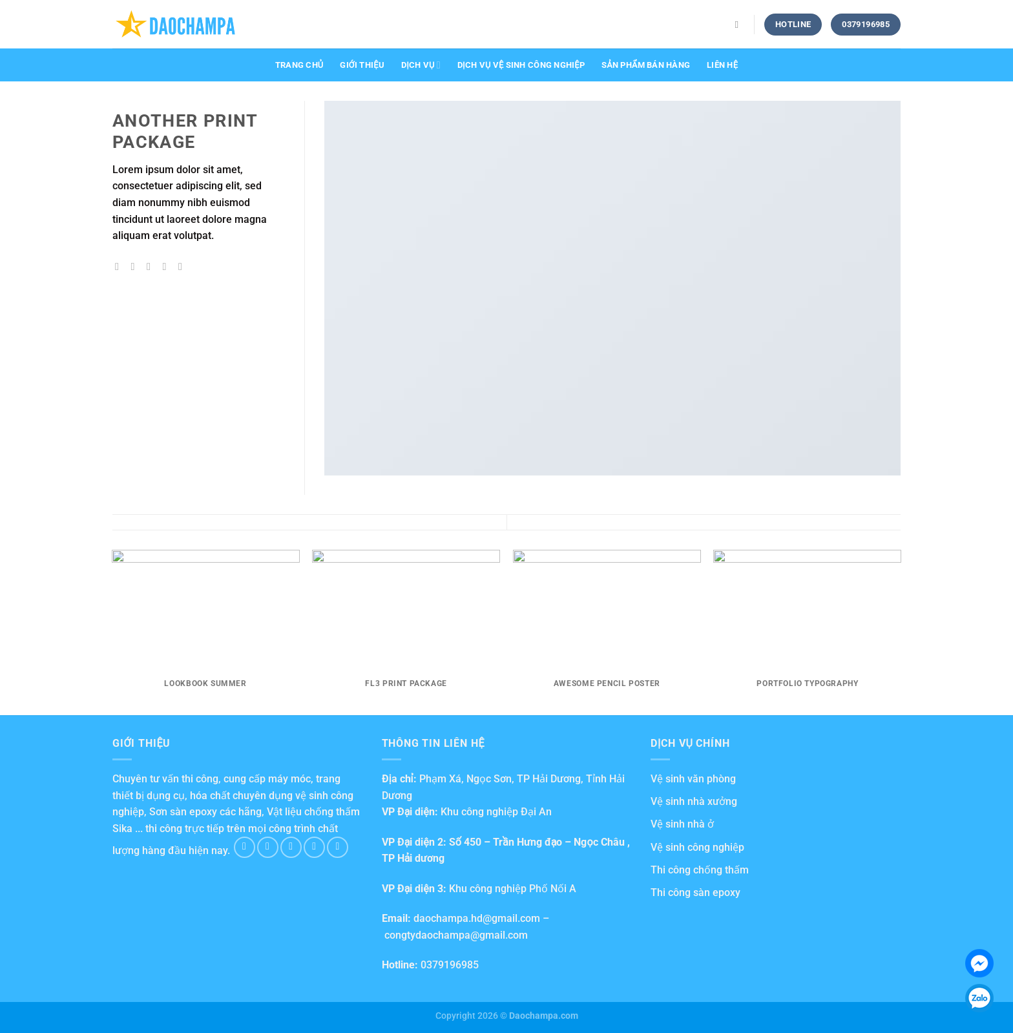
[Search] (740, 24)
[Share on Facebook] (120, 266)
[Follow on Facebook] (244, 847)
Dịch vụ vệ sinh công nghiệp (521, 65)
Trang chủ (299, 65)
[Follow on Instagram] (267, 847)
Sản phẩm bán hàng (645, 65)
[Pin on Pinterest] (167, 266)
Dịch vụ (421, 65)
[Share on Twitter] (136, 266)
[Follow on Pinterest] (337, 847)
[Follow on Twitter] (291, 847)
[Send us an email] (314, 847)
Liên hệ (722, 65)
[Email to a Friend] (152, 266)
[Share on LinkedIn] (183, 266)
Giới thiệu (362, 65)
